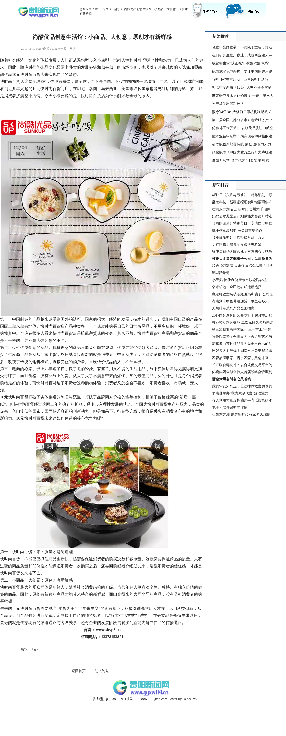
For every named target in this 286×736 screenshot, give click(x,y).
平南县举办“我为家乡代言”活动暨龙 (240, 393)
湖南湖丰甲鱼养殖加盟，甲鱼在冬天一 (242, 301)
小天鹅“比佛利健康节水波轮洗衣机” (240, 280)
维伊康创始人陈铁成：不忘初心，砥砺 (242, 252)
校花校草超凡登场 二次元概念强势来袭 (242, 322)
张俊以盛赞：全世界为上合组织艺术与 (242, 337)
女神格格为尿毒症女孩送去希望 (236, 245)
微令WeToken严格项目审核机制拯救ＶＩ (243, 112)
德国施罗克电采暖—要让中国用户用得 (242, 71)
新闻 (116, 9)
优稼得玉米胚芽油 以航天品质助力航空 (242, 128)
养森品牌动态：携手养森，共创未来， (242, 358)
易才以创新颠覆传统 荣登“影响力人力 (241, 144)
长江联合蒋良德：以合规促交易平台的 (242, 365)
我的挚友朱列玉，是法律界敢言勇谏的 (242, 386)
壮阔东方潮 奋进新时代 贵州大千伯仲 (241, 209)
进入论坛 (102, 671)
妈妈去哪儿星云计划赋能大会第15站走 (242, 216)
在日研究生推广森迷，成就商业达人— (242, 55)
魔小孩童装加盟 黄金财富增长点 (237, 230)
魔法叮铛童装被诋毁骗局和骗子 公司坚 (242, 294)
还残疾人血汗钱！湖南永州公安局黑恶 (242, 351)
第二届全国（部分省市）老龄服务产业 (242, 120)
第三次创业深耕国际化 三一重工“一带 (241, 329)
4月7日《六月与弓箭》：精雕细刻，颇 (242, 195)
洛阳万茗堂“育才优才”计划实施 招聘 (240, 160)
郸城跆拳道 (221, 273)
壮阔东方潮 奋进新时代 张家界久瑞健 (241, 414)
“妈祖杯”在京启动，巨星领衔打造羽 (240, 79)
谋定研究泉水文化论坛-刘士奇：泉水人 (242, 96)
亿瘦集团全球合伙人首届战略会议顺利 (242, 372)
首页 (105, 9)
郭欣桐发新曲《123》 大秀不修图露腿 (241, 88)
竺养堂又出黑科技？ (228, 104)
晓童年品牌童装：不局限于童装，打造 (242, 47)
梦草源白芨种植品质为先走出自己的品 (242, 344)
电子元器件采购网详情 (229, 407)
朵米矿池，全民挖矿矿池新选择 (236, 287)
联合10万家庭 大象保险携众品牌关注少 (242, 266)
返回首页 (79, 671)
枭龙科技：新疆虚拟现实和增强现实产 (242, 202)
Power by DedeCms (182, 699)
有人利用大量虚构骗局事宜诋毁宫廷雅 (242, 400)
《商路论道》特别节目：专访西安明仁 (242, 223)
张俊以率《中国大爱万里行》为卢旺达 (242, 152)
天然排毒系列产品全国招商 (233, 308)
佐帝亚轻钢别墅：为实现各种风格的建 (242, 136)
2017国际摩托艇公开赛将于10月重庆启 (242, 315)
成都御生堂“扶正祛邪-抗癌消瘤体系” (240, 63)
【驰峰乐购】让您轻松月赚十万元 (238, 237)
